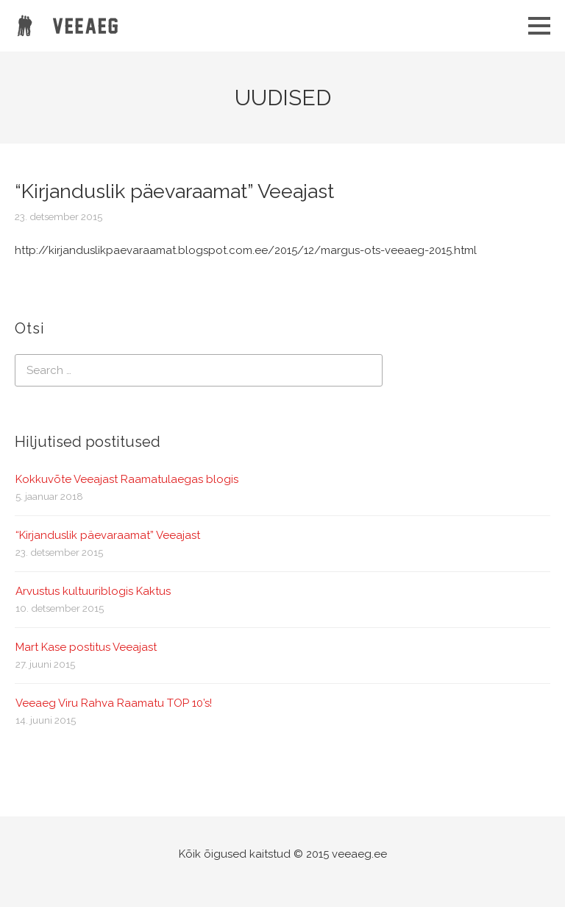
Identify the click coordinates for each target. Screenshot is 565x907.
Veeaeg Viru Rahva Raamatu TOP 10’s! (113, 703)
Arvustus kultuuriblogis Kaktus (93, 591)
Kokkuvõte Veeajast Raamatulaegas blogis (126, 479)
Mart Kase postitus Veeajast (86, 647)
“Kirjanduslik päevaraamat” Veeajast (107, 535)
